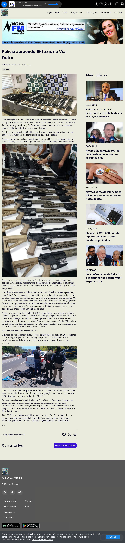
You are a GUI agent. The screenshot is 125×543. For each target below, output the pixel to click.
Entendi (113, 537)
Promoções (92, 12)
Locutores (106, 12)
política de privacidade (42, 539)
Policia (6, 69)
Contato (118, 12)
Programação (77, 12)
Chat (65, 12)
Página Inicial (53, 12)
